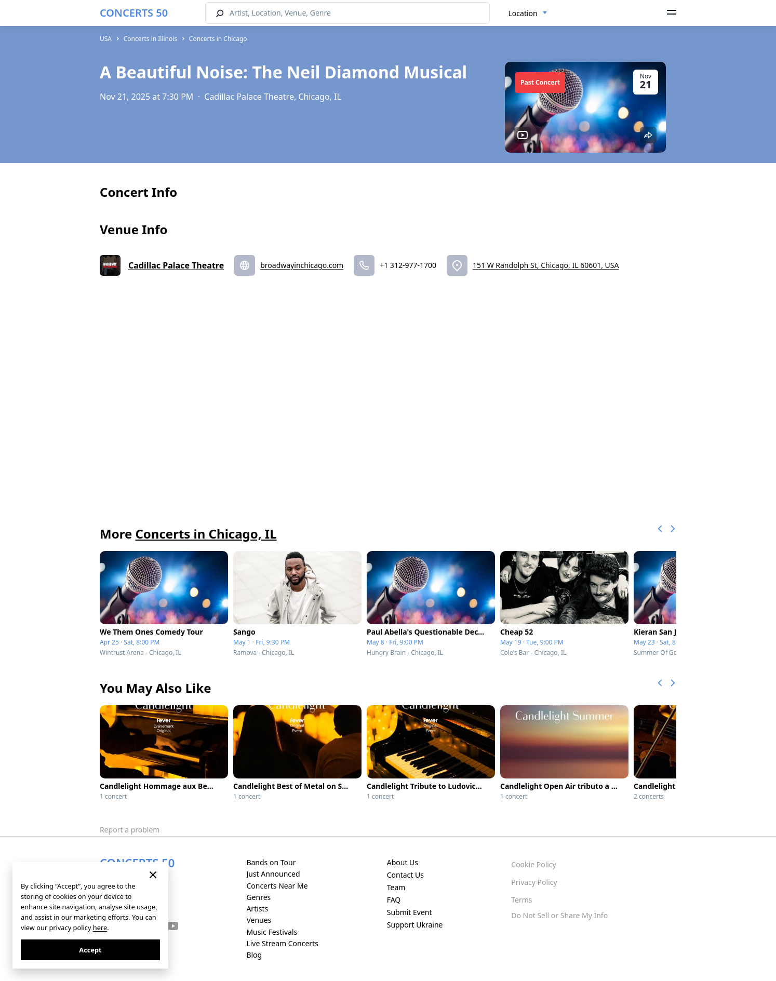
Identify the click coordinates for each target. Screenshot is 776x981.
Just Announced (273, 874)
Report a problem (129, 830)
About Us (402, 862)
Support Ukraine (415, 925)
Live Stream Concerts (282, 943)
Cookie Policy (533, 864)
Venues (258, 920)
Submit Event (409, 912)
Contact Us (405, 875)
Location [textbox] (523, 13)
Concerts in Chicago (218, 38)
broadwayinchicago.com (301, 265)
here (100, 927)
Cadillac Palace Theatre (176, 265)
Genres (258, 897)
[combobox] (528, 13)
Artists (257, 908)
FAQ (394, 900)
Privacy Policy (534, 882)
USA (106, 38)
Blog (254, 955)
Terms (521, 900)
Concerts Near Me (276, 886)
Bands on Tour (271, 862)
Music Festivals (271, 932)
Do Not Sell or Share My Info (559, 915)
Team (396, 887)
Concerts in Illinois (150, 38)
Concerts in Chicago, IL (205, 533)
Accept (90, 950)
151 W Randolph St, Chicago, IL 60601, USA (546, 265)
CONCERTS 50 (134, 13)
